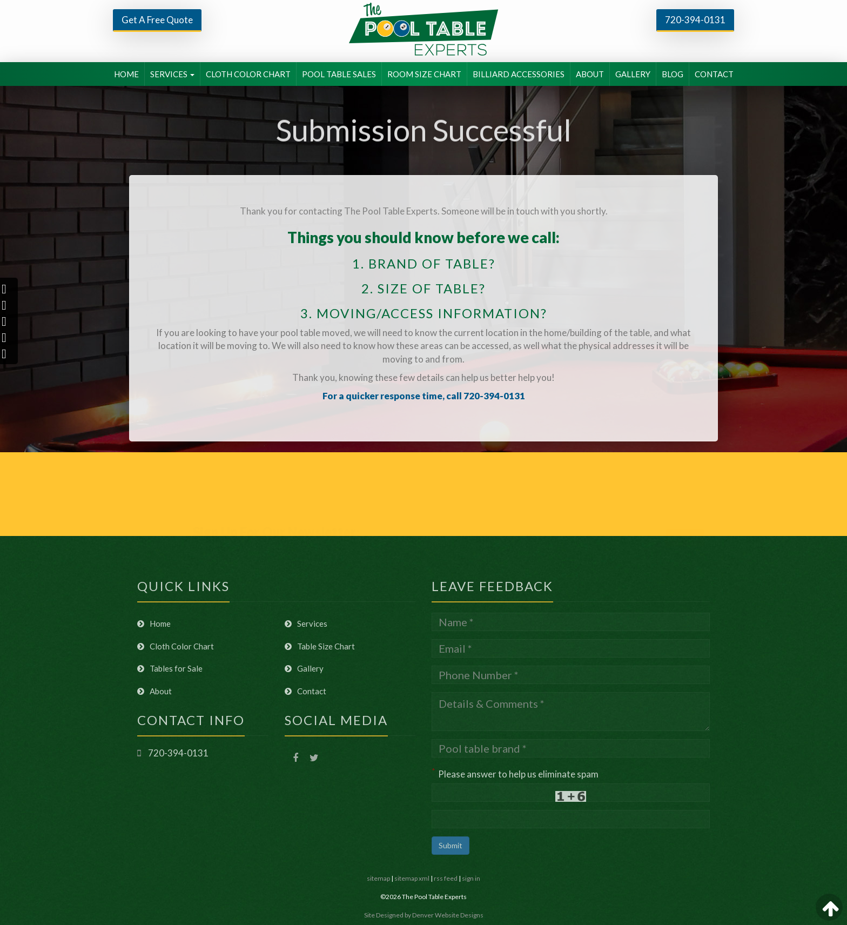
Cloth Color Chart (175, 646)
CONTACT (714, 74)
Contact (305, 691)
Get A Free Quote (157, 19)
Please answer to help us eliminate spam (515, 773)
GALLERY (632, 74)
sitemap (378, 878)
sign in (471, 878)
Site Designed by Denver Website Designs (423, 915)
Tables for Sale (170, 668)
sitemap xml (411, 878)
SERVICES (172, 74)
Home (154, 623)
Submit (450, 845)
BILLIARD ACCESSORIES (518, 74)
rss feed (446, 878)
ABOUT (590, 74)
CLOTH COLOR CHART (248, 74)
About (154, 691)
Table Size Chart (320, 646)
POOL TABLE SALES (339, 74)
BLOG (672, 74)
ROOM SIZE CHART (424, 74)
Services (306, 623)
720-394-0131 (695, 19)
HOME (126, 74)
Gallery (304, 668)
